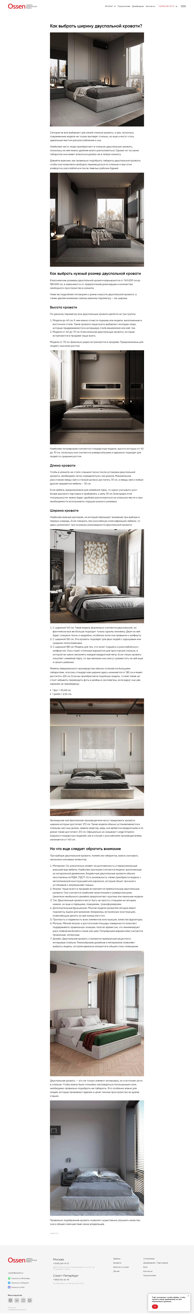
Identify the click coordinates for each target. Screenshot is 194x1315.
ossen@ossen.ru (15, 1274)
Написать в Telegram (20, 1285)
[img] (16, 6)
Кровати (117, 1264)
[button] (183, 6)
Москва (58, 1261)
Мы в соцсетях (15, 1297)
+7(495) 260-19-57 (166, 6)
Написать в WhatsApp (20, 1280)
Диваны (116, 1260)
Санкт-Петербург (66, 1277)
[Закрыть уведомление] (188, 1296)
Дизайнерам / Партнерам (155, 1264)
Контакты (150, 6)
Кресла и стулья (121, 1269)
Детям (116, 1273)
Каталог (109, 6)
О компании (149, 1260)
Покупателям (124, 6)
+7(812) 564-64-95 (61, 1281)
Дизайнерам (138, 6)
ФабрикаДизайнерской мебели (31, 6)
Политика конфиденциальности (17, 1310)
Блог (145, 1269)
